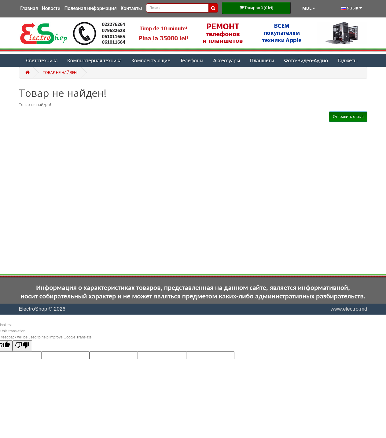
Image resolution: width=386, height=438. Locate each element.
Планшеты (262, 60)
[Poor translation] (22, 345)
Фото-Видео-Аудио (306, 60)
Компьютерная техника (94, 60)
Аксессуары (226, 60)
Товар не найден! (60, 72)
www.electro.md (349, 309)
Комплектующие (150, 60)
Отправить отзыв (348, 116)
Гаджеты (348, 60)
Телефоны (191, 60)
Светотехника (42, 60)
